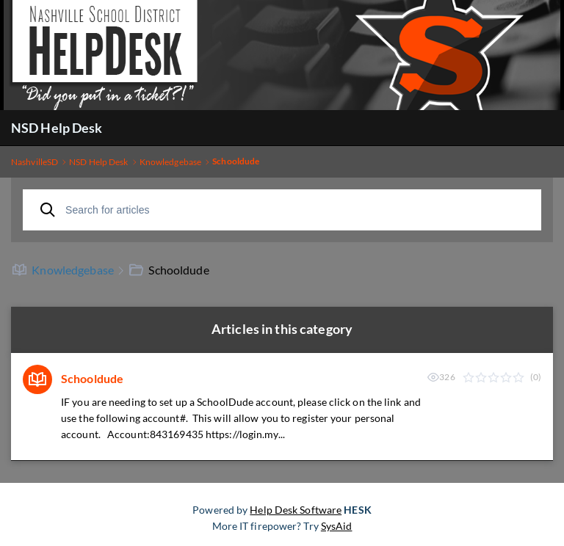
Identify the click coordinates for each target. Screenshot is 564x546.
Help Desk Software (295, 509)
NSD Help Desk (56, 128)
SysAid (336, 526)
